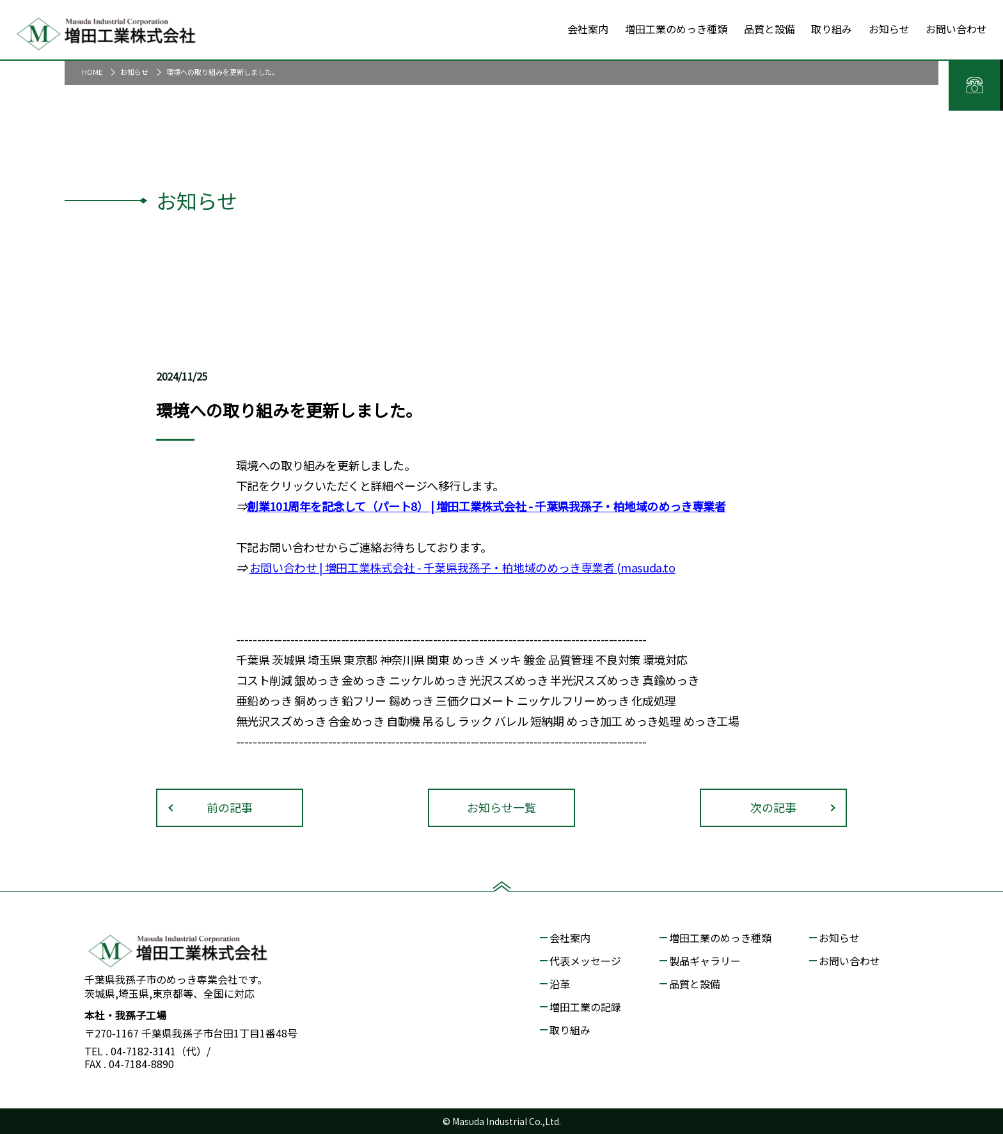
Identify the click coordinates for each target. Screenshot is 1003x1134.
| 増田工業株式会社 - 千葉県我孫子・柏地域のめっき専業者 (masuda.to (496, 567)
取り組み (569, 1029)
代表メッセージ (585, 960)
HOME (92, 72)
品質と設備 (694, 983)
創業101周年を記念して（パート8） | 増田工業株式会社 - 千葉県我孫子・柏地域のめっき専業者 (486, 506)
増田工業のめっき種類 (720, 937)
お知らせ (134, 72)
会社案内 (569, 937)
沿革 (559, 983)
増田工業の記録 (585, 1006)
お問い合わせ (283, 567)
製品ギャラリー (705, 960)
